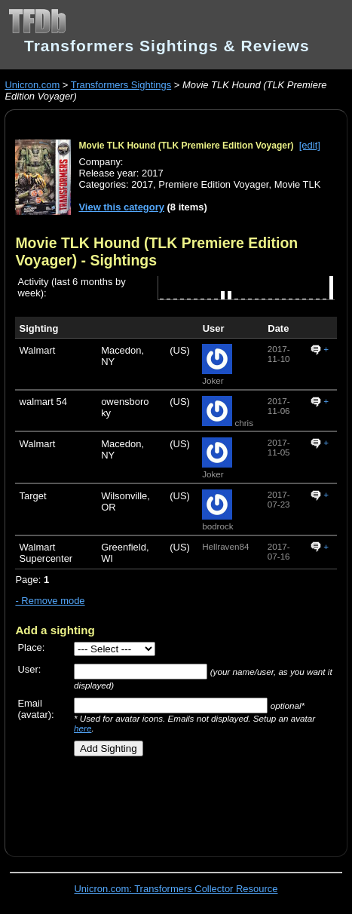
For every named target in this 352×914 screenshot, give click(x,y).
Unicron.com (32, 84)
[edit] (309, 145)
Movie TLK (297, 184)
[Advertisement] (183, 801)
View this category (121, 207)
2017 (142, 184)
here (82, 728)
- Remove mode (49, 600)
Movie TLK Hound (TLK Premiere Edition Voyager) (185, 145)
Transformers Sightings (121, 84)
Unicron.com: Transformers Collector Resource (176, 888)
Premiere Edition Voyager (213, 184)
